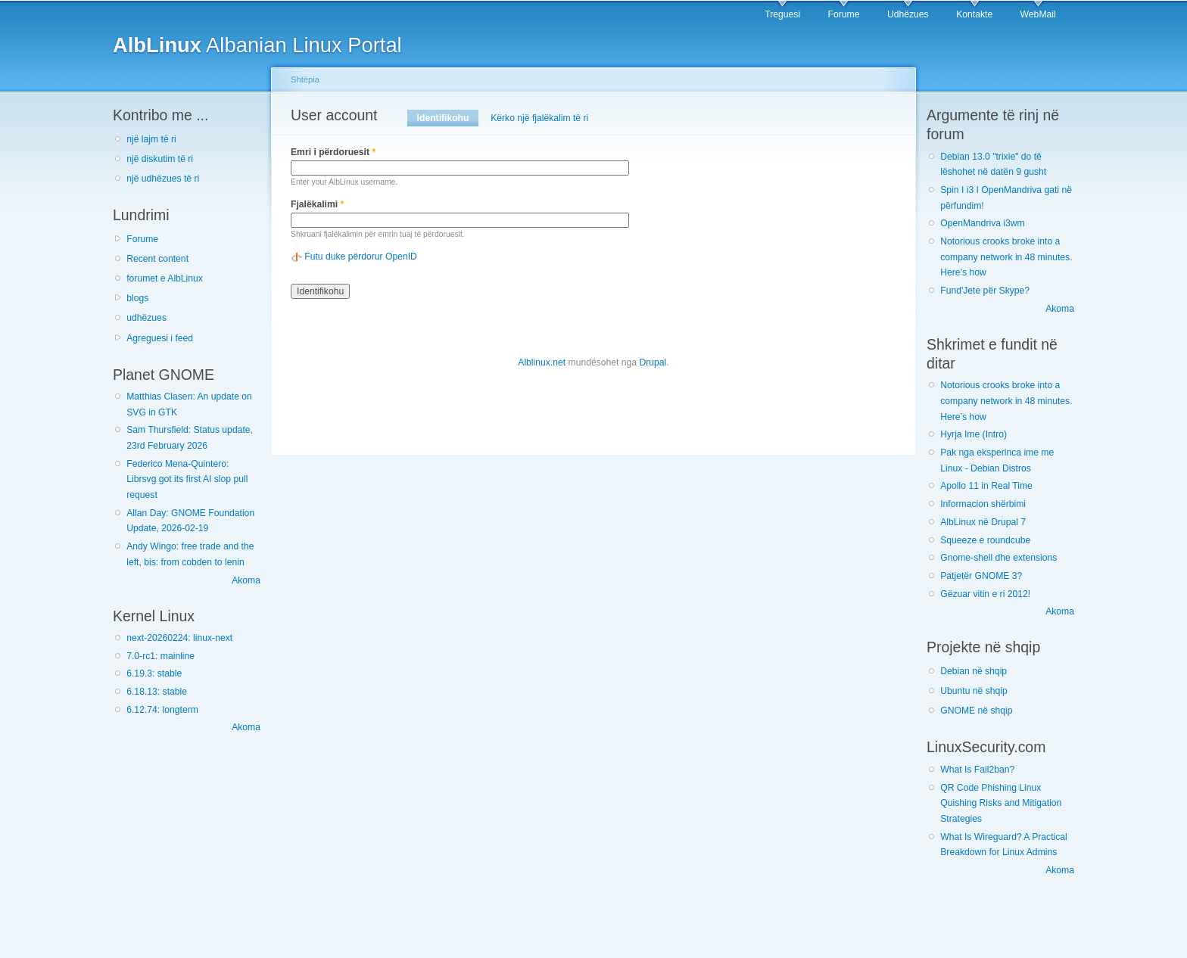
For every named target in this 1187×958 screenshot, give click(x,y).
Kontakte (974, 14)
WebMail (1038, 14)
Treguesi (782, 14)
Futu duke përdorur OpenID (360, 256)
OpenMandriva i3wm (982, 223)
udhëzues (146, 318)
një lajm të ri (151, 139)
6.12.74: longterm (162, 710)
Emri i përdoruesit (333, 152)
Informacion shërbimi (983, 504)
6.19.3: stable (154, 673)
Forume (844, 14)
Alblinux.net (541, 362)
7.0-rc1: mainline (160, 656)
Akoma (246, 580)
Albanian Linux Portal (257, 45)
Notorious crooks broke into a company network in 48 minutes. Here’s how (1006, 257)
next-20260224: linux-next (179, 638)
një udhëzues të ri (162, 178)
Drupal (652, 362)
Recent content (157, 258)
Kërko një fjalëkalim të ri (539, 118)
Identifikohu (447, 118)
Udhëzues (908, 14)
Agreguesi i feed (159, 338)
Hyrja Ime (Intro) (973, 434)
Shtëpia (305, 79)
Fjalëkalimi (317, 204)
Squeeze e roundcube (985, 540)
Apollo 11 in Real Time (986, 486)
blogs (137, 298)
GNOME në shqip (976, 710)
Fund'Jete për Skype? (985, 290)
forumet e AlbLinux (164, 278)
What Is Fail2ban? (977, 769)
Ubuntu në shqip (974, 691)
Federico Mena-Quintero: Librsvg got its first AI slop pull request (187, 479)
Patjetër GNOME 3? (981, 576)
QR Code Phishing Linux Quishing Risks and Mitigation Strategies (1000, 803)
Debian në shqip (973, 671)
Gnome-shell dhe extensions (998, 557)
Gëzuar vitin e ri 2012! (985, 594)
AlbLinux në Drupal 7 (983, 522)
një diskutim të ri (159, 159)
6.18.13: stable (156, 691)
